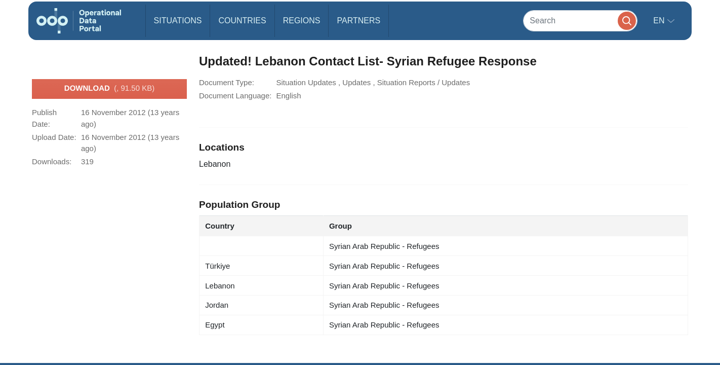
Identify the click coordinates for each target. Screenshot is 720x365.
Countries (242, 20)
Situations (178, 20)
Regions (302, 20)
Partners (358, 20)
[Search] (580, 20)
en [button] (660, 20)
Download (109, 88)
